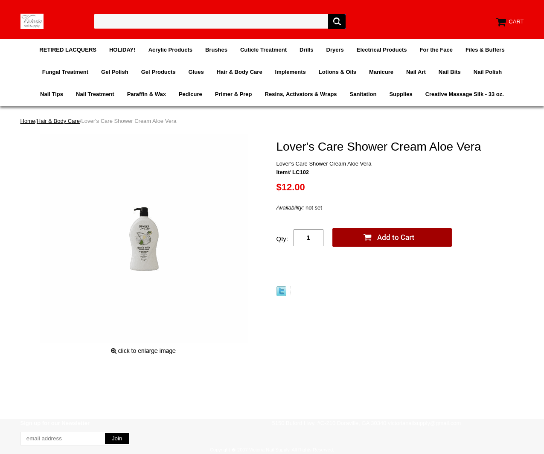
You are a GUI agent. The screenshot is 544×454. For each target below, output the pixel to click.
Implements (290, 72)
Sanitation (363, 94)
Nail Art (416, 72)
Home (27, 121)
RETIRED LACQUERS (67, 50)
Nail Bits (450, 72)
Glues (196, 72)
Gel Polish (114, 72)
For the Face (436, 50)
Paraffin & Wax (146, 94)
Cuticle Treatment (263, 50)
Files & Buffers (485, 50)
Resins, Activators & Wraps (301, 94)
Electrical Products (382, 50)
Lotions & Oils (337, 72)
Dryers (335, 50)
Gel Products (158, 72)
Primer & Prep (233, 94)
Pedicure (190, 94)
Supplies (400, 94)
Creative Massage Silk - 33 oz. (464, 94)
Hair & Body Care (239, 72)
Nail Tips (51, 94)
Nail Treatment (95, 94)
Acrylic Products (170, 50)
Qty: (282, 238)
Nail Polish (488, 72)
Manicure (381, 72)
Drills (307, 50)
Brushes (216, 50)
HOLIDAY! (122, 50)
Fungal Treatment (65, 72)
